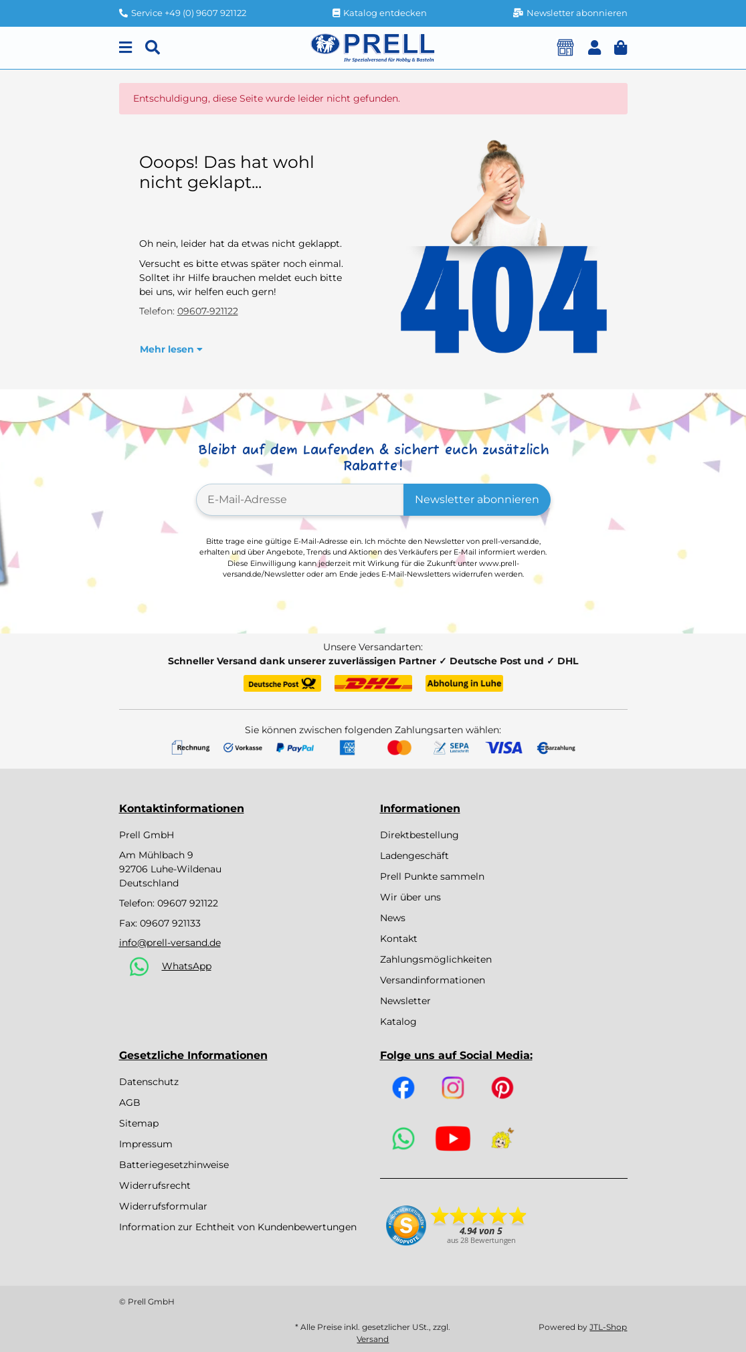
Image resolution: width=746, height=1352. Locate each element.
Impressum (146, 1144)
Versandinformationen (432, 980)
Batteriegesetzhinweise (174, 1165)
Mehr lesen (171, 349)
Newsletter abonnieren (477, 499)
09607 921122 (187, 903)
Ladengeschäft (414, 856)
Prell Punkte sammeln (432, 876)
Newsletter (405, 1001)
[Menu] (125, 48)
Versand (373, 1339)
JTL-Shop (608, 1327)
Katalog (398, 1022)
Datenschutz (149, 1082)
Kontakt (398, 939)
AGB (130, 1102)
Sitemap (139, 1123)
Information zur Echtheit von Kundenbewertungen (238, 1227)
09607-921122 (207, 311)
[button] (594, 48)
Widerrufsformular (163, 1206)
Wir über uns (410, 897)
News (392, 918)
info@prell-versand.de (170, 943)
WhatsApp (186, 966)
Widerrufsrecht (155, 1185)
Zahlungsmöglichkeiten (436, 959)
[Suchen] (152, 48)
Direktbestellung (419, 835)
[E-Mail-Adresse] (300, 500)
